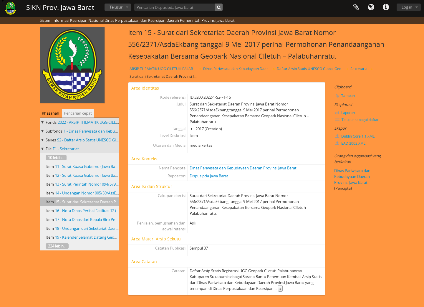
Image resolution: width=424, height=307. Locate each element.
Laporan (345, 112)
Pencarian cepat (78, 113)
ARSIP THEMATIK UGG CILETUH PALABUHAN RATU (164, 68)
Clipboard (356, 7)
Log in (407, 7)
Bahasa (371, 7)
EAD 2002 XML (350, 143)
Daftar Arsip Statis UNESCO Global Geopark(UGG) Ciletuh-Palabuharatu (311, 68)
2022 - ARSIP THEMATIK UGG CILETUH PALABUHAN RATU (107, 122)
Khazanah (50, 113)
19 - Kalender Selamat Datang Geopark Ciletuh (95, 237)
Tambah (348, 95)
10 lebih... (56, 157)
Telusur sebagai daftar (357, 119)
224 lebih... (57, 246)
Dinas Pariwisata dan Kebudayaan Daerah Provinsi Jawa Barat (237, 68)
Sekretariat (359, 68)
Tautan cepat (385, 7)
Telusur (116, 7)
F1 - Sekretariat (66, 148)
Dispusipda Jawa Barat (209, 176)
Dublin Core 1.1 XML (355, 136)
